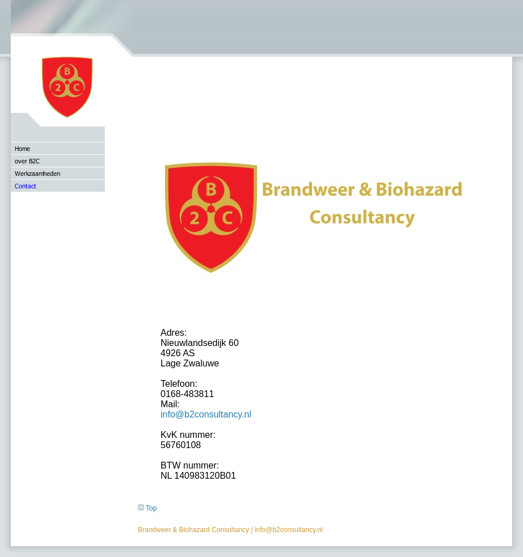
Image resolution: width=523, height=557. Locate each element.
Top (147, 508)
